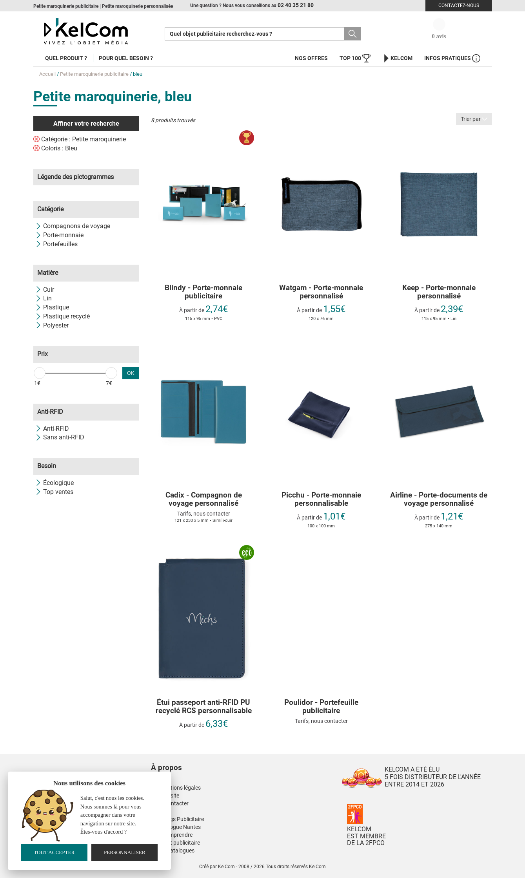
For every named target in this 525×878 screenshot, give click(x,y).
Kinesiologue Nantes (176, 827)
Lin (43, 298)
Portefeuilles (56, 244)
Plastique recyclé (62, 316)
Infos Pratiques (452, 58)
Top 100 (355, 58)
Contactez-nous (458, 5)
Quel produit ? (66, 58)
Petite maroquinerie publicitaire (94, 74)
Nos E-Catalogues (172, 850)
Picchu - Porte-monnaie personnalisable (321, 499)
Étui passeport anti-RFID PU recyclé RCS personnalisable (204, 707)
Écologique (54, 483)
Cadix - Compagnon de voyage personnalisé (203, 499)
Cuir (44, 289)
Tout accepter (54, 852)
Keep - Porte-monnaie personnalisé (439, 292)
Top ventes (54, 492)
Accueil (47, 74)
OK (130, 373)
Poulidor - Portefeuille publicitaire (321, 707)
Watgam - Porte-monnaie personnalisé (321, 292)
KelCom (397, 58)
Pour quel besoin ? (126, 58)
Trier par (474, 119)
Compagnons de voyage (72, 226)
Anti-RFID (52, 428)
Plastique (52, 307)
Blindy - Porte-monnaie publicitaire (203, 292)
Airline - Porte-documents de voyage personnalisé (438, 499)
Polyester (52, 325)
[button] (213, 760)
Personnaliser (124, 852)
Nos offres (311, 58)
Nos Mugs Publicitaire (177, 819)
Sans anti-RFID (59, 437)
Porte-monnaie (59, 235)
